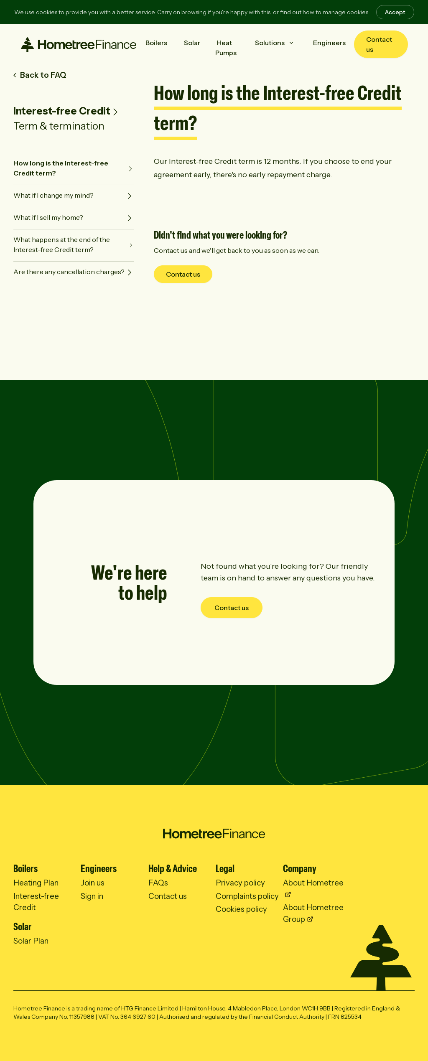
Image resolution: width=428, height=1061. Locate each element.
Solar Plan (30, 941)
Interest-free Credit (61, 111)
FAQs (158, 883)
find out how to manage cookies (324, 12)
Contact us (379, 44)
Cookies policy (241, 909)
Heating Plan (36, 883)
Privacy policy (240, 883)
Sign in (92, 896)
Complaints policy (247, 896)
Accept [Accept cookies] (395, 12)
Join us (92, 883)
